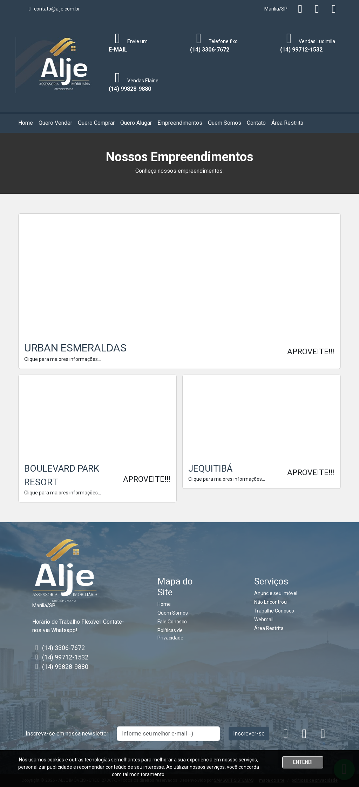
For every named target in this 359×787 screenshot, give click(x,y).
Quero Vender (55, 122)
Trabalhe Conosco (274, 611)
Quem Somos (224, 122)
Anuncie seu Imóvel (275, 593)
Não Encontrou (270, 602)
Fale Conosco (172, 621)
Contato (256, 122)
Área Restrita (287, 122)
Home (25, 122)
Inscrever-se (249, 733)
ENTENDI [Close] (302, 762)
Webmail (263, 619)
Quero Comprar (96, 122)
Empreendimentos (179, 122)
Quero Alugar (136, 122)
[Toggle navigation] (96, 65)
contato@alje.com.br (53, 9)
